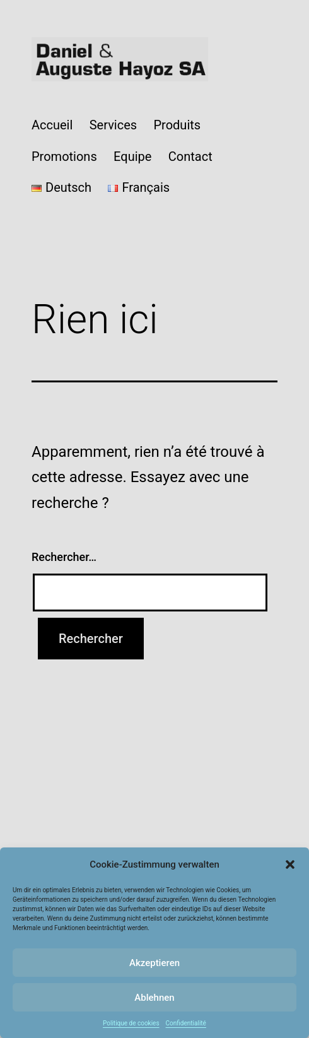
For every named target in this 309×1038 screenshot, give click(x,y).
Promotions (64, 156)
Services (113, 125)
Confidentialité (186, 1023)
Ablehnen (154, 997)
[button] (290, 864)
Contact (190, 156)
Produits (177, 125)
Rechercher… (64, 556)
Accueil (52, 125)
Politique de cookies (131, 1023)
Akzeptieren (154, 963)
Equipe (132, 156)
